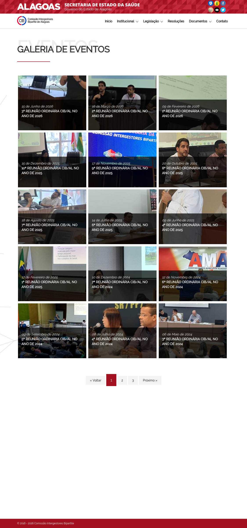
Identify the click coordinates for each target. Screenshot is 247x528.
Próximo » (150, 380)
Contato (222, 21)
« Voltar (95, 380)
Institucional (127, 21)
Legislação (153, 21)
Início (108, 21)
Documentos (200, 21)
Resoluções (176, 21)
